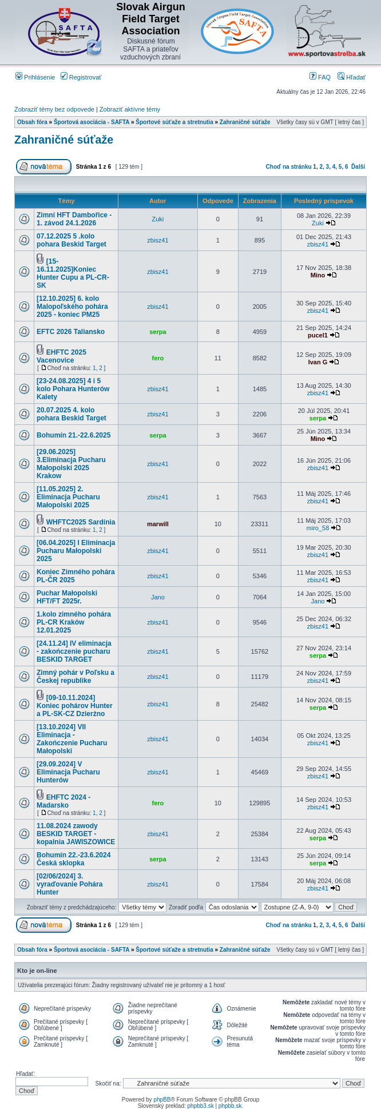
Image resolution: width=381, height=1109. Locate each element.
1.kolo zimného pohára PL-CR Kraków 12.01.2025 (74, 622)
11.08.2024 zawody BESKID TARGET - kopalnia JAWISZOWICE (76, 834)
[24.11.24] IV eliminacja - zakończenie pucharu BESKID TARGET (74, 651)
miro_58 (318, 527)
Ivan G (318, 362)
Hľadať (352, 77)
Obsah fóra (32, 122)
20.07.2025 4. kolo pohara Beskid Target (71, 414)
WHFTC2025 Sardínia (81, 522)
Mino (318, 275)
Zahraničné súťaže (245, 122)
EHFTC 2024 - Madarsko (63, 801)
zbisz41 (157, 240)
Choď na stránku (289, 167)
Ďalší (358, 167)
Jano (158, 597)
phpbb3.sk (201, 1106)
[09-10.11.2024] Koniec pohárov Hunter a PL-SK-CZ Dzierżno (75, 706)
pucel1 (318, 335)
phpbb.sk (230, 1106)
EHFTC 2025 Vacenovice (61, 356)
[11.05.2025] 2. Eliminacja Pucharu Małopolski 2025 (68, 497)
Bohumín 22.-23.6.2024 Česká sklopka (73, 859)
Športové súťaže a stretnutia (174, 122)
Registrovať (81, 77)
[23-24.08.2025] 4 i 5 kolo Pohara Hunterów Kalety (73, 389)
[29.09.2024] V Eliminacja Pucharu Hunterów (68, 772)
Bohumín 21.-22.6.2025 (73, 435)
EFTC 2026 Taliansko (71, 332)
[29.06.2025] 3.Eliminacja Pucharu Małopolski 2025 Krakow (71, 464)
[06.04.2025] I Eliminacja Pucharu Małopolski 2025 (76, 551)
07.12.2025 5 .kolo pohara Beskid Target (71, 240)
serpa (157, 331)
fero (158, 358)
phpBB (161, 1099)
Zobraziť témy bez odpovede (54, 109)
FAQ (320, 77)
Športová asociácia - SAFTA (91, 122)
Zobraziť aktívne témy (130, 109)
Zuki (158, 219)
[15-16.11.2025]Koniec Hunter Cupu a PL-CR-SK (73, 273)
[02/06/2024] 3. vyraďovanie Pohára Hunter (69, 884)
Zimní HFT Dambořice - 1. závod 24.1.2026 (74, 219)
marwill (158, 523)
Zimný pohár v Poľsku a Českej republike (75, 677)
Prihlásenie (35, 77)
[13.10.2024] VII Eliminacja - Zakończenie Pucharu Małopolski (72, 739)
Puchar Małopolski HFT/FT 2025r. (67, 597)
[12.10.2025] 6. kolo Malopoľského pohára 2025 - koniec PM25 (72, 307)
